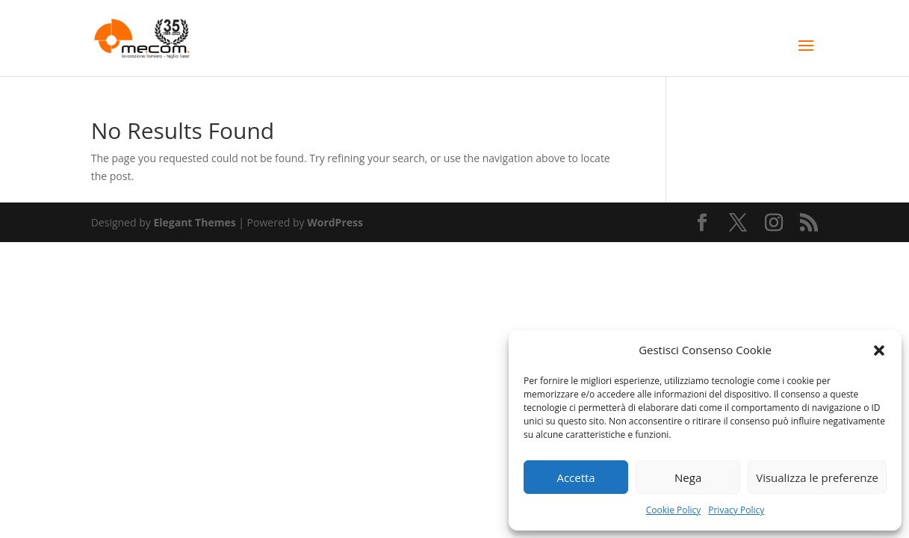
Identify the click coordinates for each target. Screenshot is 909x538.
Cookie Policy (673, 510)
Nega (687, 477)
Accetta (575, 477)
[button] (879, 350)
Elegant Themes (194, 222)
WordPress (335, 222)
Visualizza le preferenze (817, 477)
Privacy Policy (736, 510)
